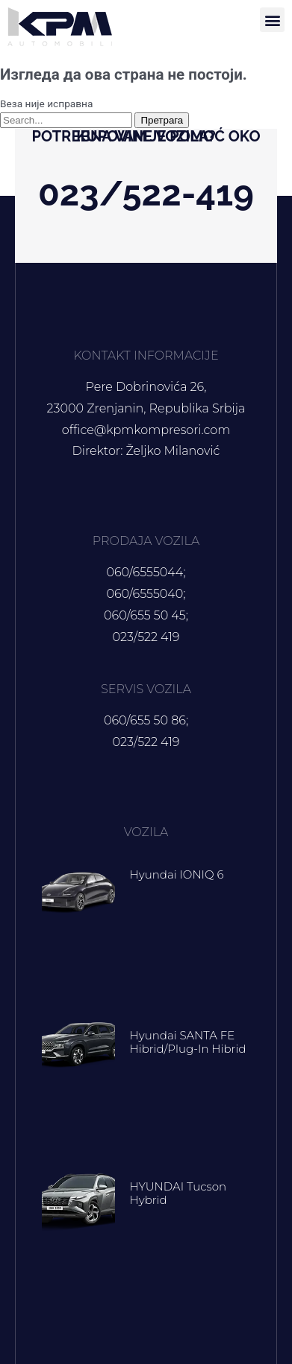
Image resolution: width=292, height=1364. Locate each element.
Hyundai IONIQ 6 (177, 874)
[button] (272, 19)
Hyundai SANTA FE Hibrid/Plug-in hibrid (188, 1042)
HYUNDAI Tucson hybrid (178, 1193)
